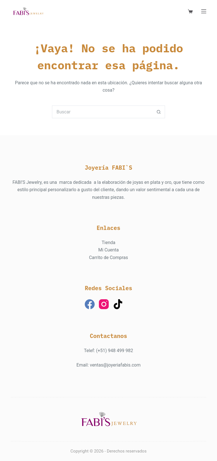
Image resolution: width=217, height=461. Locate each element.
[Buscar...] (102, 111)
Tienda (108, 242)
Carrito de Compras (108, 257)
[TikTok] (118, 304)
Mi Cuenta (108, 250)
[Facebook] (90, 304)
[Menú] (203, 11)
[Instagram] (104, 304)
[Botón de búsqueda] (158, 111)
